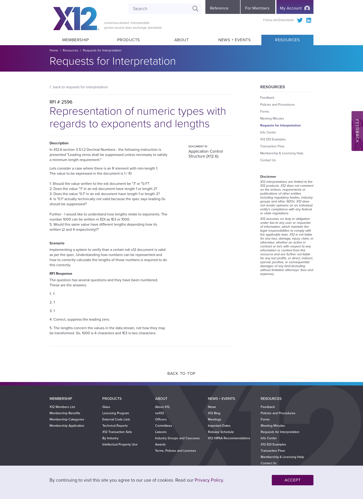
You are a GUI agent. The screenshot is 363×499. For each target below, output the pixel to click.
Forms (264, 112)
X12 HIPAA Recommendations (229, 438)
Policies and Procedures (277, 105)
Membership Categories (67, 419)
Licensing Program (115, 413)
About (181, 39)
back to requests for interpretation (80, 87)
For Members (257, 8)
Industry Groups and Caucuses (177, 438)
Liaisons (161, 432)
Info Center (268, 132)
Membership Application (67, 426)
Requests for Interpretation (102, 50)
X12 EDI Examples (273, 139)
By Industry (110, 438)
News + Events (234, 39)
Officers (161, 419)
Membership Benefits (65, 413)
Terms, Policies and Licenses (175, 451)
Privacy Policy (209, 480)
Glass (106, 407)
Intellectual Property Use (120, 444)
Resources (287, 39)
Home (54, 50)
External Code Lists (116, 419)
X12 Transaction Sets (117, 432)
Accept (293, 480)
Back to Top (181, 373)
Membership (75, 39)
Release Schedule (221, 432)
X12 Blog (214, 413)
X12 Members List (62, 407)
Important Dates (219, 426)
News (212, 407)
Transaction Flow (272, 146)
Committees (163, 426)
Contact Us (268, 160)
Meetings (214, 419)
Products (128, 39)
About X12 (162, 407)
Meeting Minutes (272, 118)
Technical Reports (115, 426)
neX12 (159, 413)
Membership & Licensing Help (281, 153)
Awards (160, 444)
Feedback (267, 98)
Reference (219, 8)
